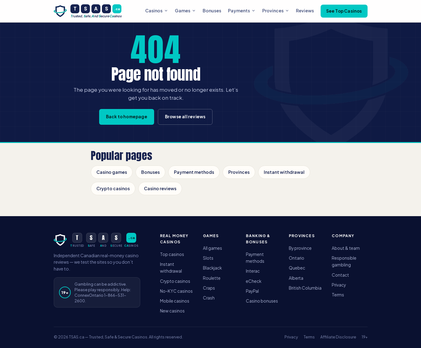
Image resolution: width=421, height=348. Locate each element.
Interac (253, 271)
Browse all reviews (185, 116)
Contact (340, 275)
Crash (209, 297)
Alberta (296, 278)
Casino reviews (160, 188)
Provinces (275, 10)
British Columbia (305, 288)
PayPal (252, 291)
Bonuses (212, 10)
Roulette (212, 278)
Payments (241, 10)
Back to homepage (126, 116)
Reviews (305, 10)
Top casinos (172, 254)
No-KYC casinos (176, 291)
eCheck (253, 281)
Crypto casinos (113, 188)
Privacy (339, 284)
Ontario (296, 258)
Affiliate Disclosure (338, 336)
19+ (365, 336)
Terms (338, 294)
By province (300, 248)
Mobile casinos (174, 301)
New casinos (172, 310)
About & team (346, 248)
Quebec (297, 267)
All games (212, 248)
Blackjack (212, 267)
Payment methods (194, 172)
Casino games (111, 172)
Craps (209, 288)
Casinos (156, 10)
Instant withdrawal (284, 172)
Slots (208, 258)
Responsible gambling (344, 261)
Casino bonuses (262, 301)
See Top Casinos (344, 11)
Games (185, 10)
